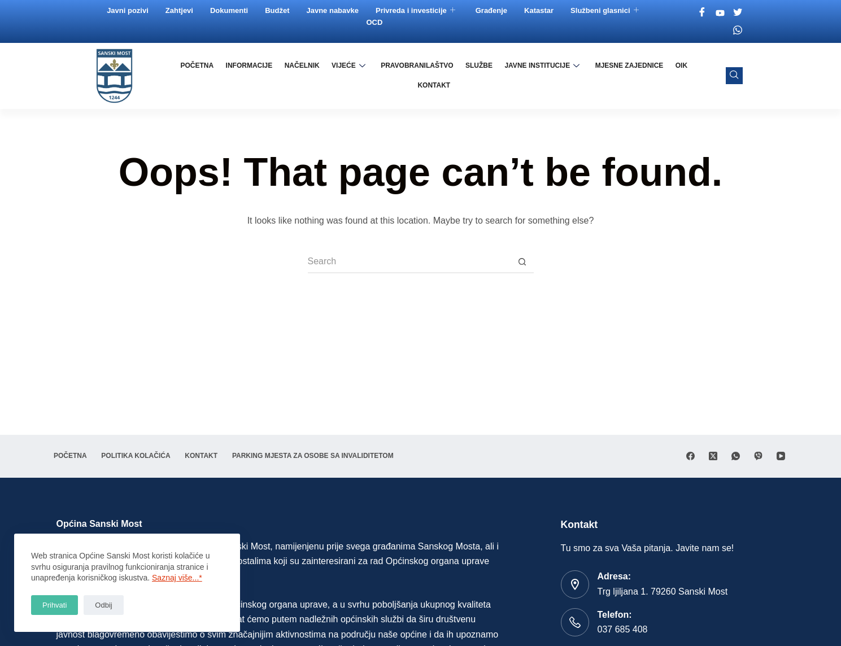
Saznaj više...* (177, 577)
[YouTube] (781, 437)
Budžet (278, 10)
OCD (376, 22)
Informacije (233, 76)
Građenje (492, 10)
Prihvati (54, 605)
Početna (182, 76)
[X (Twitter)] (713, 437)
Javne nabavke (334, 10)
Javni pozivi (129, 10)
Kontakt (689, 76)
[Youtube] (721, 13)
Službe (457, 76)
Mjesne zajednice (605, 76)
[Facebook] (704, 13)
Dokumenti (230, 10)
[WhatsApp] (735, 437)
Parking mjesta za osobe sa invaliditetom (137, 456)
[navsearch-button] (734, 75)
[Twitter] (738, 13)
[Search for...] (409, 262)
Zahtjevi (180, 10)
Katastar (540, 10)
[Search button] (522, 262)
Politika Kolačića (143, 437)
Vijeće (330, 76)
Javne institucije (519, 76)
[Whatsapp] (738, 29)
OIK (655, 76)
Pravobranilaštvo (396, 76)
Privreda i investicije (416, 10)
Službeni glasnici (605, 10)
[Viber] (758, 437)
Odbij (103, 605)
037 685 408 (623, 629)
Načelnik (284, 76)
